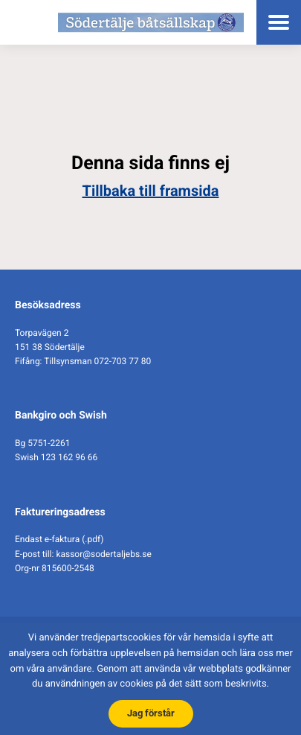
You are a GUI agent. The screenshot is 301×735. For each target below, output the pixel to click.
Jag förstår (151, 713)
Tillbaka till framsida (150, 191)
